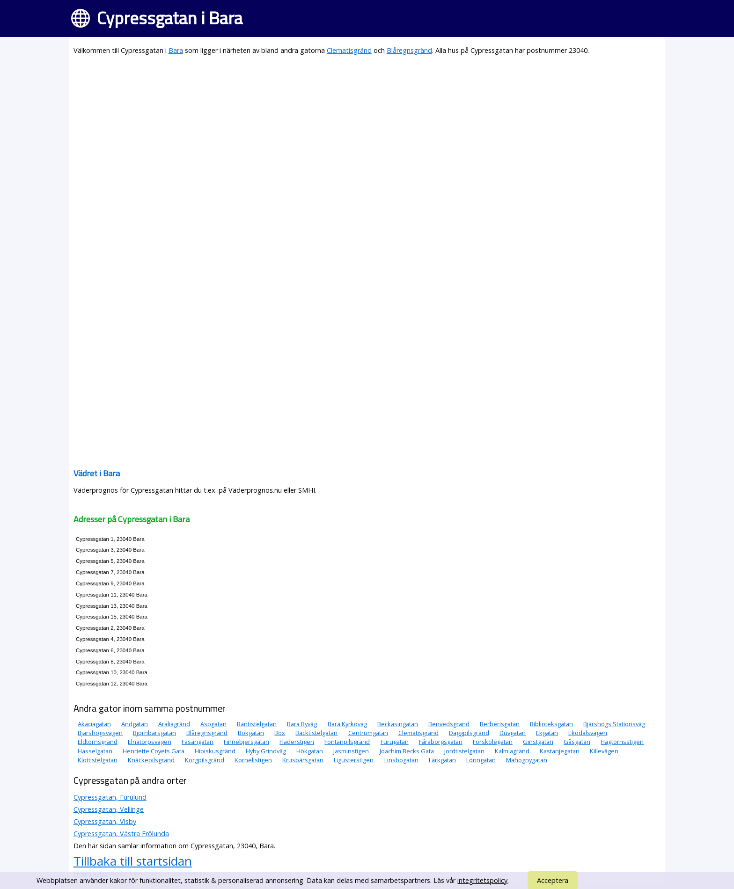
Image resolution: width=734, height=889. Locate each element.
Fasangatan (197, 741)
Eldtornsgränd (97, 741)
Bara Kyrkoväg (347, 724)
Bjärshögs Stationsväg (614, 724)
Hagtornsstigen (622, 741)
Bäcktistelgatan (316, 733)
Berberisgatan (500, 724)
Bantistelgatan (257, 724)
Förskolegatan (493, 741)
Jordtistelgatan (464, 751)
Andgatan (134, 724)
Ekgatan (547, 733)
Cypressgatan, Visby (104, 821)
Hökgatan (309, 751)
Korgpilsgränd (204, 760)
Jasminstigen (351, 751)
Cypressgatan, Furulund (110, 797)
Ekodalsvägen (587, 733)
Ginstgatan (538, 741)
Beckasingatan (397, 724)
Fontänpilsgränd (347, 741)
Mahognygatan (526, 760)
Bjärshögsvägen (100, 733)
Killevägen (604, 751)
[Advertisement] (354, 129)
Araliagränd (174, 724)
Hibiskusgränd (215, 751)
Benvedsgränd (449, 724)
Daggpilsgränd (469, 733)
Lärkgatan (442, 760)
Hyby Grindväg (266, 751)
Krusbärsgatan (302, 760)
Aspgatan (213, 724)
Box (279, 733)
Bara (176, 50)
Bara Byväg (302, 724)
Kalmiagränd (512, 751)
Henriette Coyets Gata (153, 751)
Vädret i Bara (96, 473)
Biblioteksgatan (551, 724)
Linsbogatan (401, 760)
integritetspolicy (482, 880)
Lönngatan (481, 760)
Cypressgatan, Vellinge (108, 809)
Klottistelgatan (97, 760)
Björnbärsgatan (154, 733)
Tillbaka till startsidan (132, 861)
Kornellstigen (253, 760)
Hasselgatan (95, 751)
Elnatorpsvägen (149, 741)
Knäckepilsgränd (151, 760)
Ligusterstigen (354, 760)
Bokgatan (251, 733)
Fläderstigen (296, 741)
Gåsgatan (577, 741)
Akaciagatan (94, 724)
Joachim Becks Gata (407, 751)
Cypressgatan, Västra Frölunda (121, 833)
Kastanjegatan (560, 751)
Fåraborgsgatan (440, 741)
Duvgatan (512, 733)
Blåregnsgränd (409, 50)
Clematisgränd (349, 50)
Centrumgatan (368, 733)
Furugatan (395, 741)
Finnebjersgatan (246, 741)
